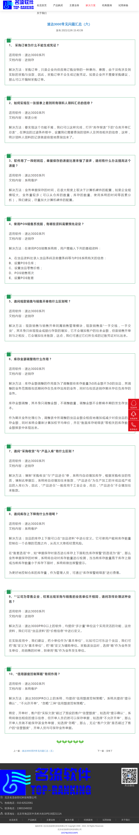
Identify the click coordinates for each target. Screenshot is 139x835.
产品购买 (58, 5)
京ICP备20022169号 (69, 833)
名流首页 (42, 5)
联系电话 (133, 425)
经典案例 (107, 5)
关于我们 (42, 13)
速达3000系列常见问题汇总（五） (38, 751)
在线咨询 (133, 415)
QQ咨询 (133, 404)
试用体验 (123, 5)
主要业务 (74, 5)
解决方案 (91, 5)
